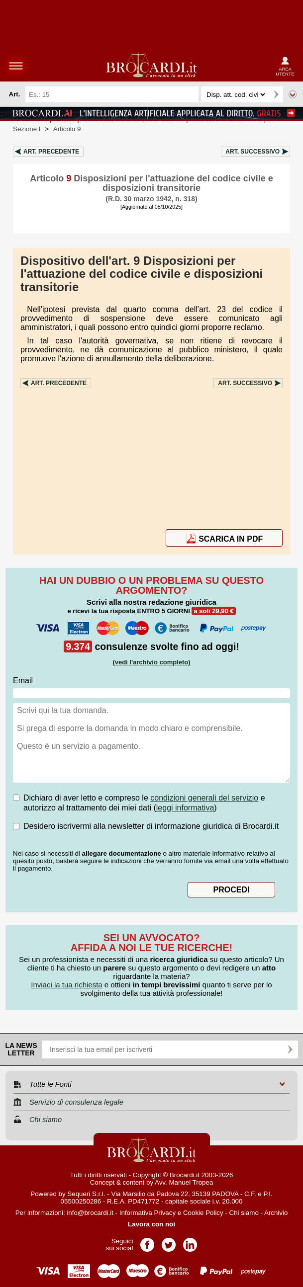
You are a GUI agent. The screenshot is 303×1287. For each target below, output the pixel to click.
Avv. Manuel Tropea (184, 1182)
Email (23, 680)
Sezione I (27, 129)
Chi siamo (244, 1212)
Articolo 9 (67, 129)
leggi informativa (185, 808)
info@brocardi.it (90, 1212)
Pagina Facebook (147, 1241)
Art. (51, 151)
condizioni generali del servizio (204, 798)
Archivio (276, 1212)
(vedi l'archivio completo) (151, 662)
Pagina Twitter (169, 1241)
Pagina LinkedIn (190, 1241)
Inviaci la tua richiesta (66, 984)
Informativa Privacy (147, 1212)
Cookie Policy (203, 1212)
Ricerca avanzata (293, 94)
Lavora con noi (151, 1224)
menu (16, 65)
